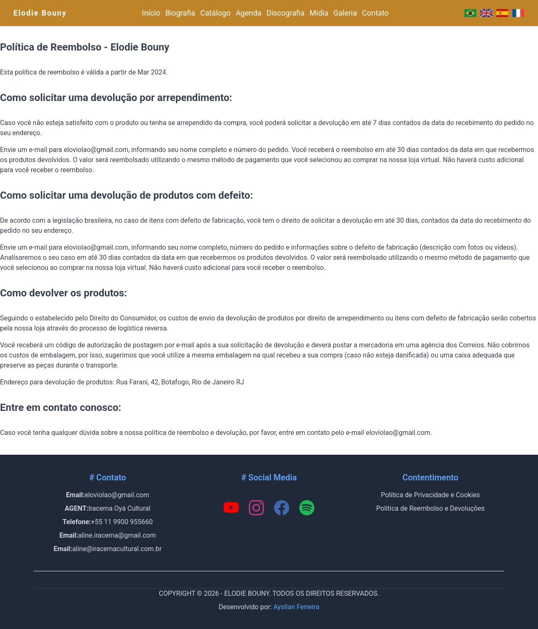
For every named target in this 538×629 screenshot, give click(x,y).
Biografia (180, 12)
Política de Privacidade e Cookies (430, 495)
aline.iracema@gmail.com (117, 535)
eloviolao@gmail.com (116, 495)
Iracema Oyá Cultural (119, 508)
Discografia (285, 12)
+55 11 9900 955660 (122, 522)
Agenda (248, 12)
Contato (375, 12)
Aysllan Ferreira (296, 607)
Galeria (345, 12)
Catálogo (215, 12)
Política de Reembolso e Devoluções (430, 508)
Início (151, 12)
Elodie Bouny (40, 12)
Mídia (319, 12)
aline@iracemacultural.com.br (117, 549)
